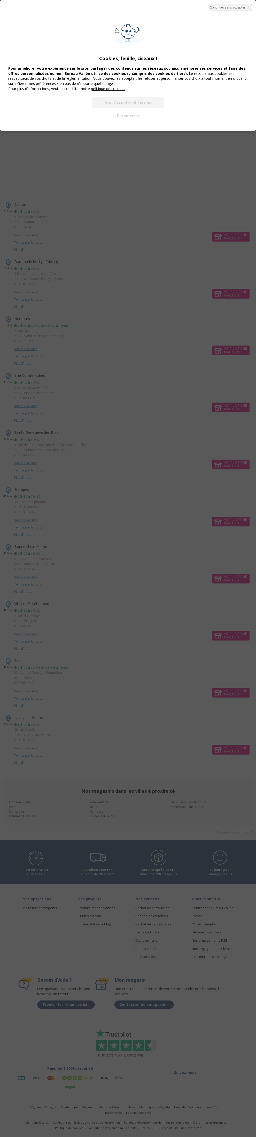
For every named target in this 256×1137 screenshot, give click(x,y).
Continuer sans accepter (231, 7)
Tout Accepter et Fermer (128, 102)
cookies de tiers (170, 73)
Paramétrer (128, 116)
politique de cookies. (108, 88)
